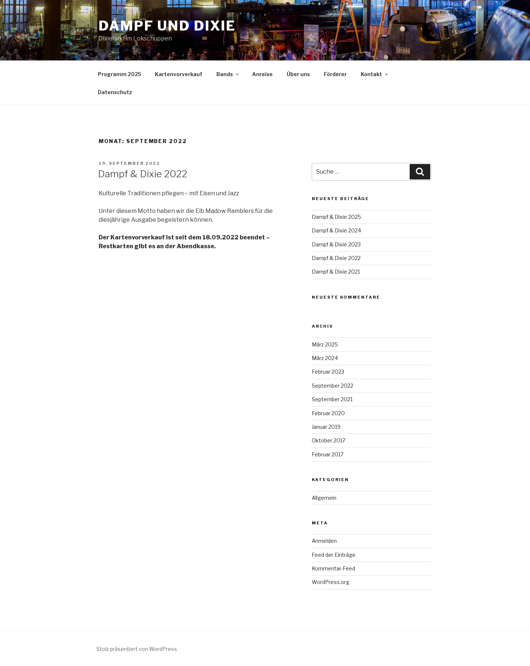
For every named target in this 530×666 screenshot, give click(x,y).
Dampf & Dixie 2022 (142, 173)
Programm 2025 (119, 74)
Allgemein (324, 498)
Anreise (262, 74)
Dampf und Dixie (167, 26)
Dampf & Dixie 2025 (336, 217)
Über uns (298, 74)
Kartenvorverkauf (178, 74)
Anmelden (324, 541)
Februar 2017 (327, 454)
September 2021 (332, 399)
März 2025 (325, 344)
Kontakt (375, 74)
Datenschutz (115, 92)
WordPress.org (330, 582)
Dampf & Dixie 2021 (336, 271)
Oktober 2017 (328, 440)
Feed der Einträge (334, 555)
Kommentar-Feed (333, 568)
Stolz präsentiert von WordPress (136, 649)
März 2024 (325, 358)
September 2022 (332, 385)
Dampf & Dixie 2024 (336, 230)
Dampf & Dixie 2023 (336, 244)
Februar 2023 (328, 371)
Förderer (335, 74)
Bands (228, 74)
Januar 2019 (326, 427)
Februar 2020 (328, 413)
